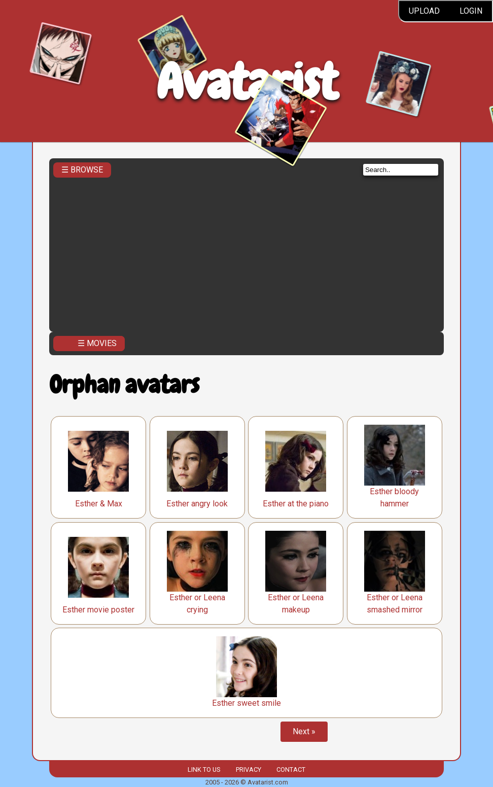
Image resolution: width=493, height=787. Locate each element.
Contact (290, 769)
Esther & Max (98, 503)
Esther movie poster (98, 609)
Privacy (248, 769)
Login (471, 11)
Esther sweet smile (246, 703)
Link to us (204, 769)
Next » (304, 731)
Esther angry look (197, 503)
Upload (424, 11)
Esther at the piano (296, 503)
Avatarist (246, 82)
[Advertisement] (246, 252)
